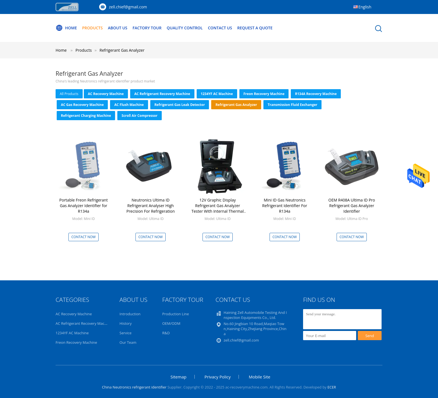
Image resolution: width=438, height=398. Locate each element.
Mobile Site (259, 377)
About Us (117, 27)
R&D (166, 332)
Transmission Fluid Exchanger (292, 104)
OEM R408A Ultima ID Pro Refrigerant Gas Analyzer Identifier (351, 205)
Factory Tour (146, 27)
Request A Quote (254, 27)
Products (92, 27)
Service (126, 332)
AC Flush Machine (129, 104)
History (126, 323)
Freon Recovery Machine (264, 93)
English (364, 7)
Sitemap (178, 377)
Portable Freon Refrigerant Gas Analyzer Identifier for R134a (83, 205)
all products (69, 93)
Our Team (128, 342)
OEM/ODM (171, 323)
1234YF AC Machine (217, 93)
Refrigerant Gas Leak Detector (179, 104)
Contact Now (84, 236)
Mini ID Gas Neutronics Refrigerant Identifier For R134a (284, 205)
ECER (331, 387)
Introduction (130, 313)
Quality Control (185, 27)
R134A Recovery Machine (316, 93)
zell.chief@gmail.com (128, 7)
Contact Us (220, 27)
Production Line (175, 313)
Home (66, 28)
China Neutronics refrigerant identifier (134, 387)
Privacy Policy (217, 377)
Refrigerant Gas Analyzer (121, 50)
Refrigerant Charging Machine (86, 115)
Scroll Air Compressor (139, 115)
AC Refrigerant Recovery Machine (162, 93)
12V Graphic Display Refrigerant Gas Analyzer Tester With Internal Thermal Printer (218, 208)
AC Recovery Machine (106, 93)
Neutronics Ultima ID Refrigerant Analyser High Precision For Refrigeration (150, 205)
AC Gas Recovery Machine (82, 104)
